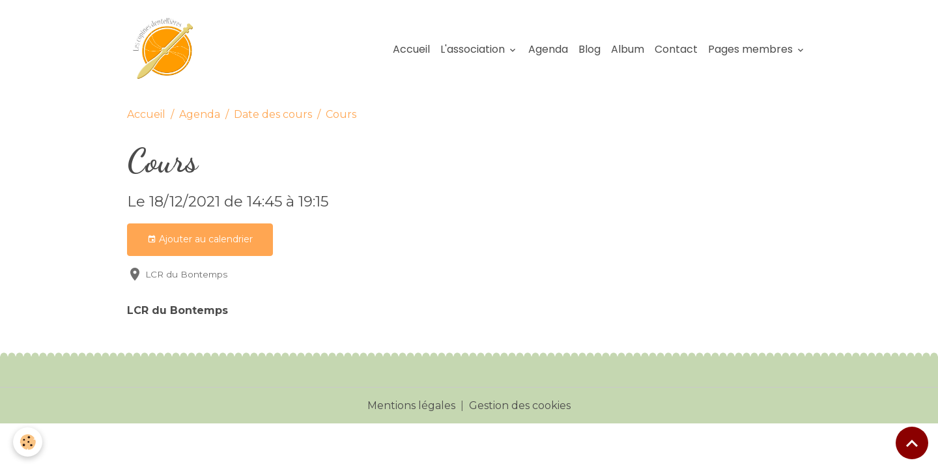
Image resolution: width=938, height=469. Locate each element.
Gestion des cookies (520, 405)
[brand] (168, 49)
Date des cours (273, 114)
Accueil (411, 49)
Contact (676, 49)
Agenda (548, 49)
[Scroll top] (912, 443)
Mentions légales (411, 405)
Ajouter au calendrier (200, 239)
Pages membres (751, 49)
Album (627, 49)
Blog (589, 49)
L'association (473, 49)
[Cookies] (27, 442)
